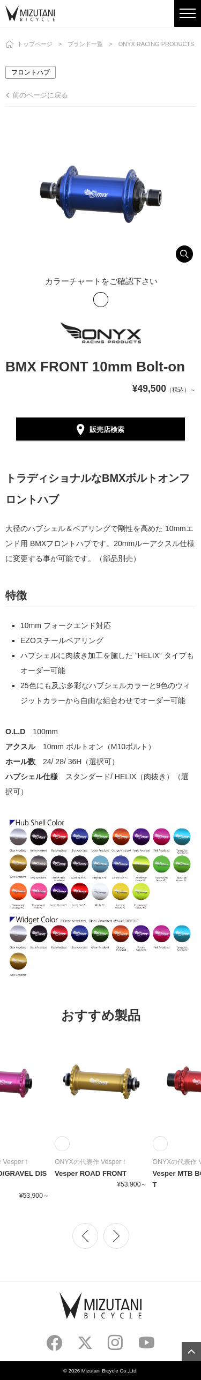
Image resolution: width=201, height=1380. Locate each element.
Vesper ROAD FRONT (90, 1173)
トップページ (35, 44)
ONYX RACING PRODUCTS (156, 44)
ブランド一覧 (85, 44)
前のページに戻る (40, 95)
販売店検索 (107, 430)
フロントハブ (30, 72)
